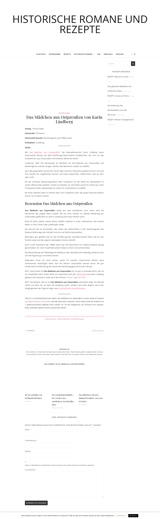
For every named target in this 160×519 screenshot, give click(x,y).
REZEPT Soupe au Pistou (118, 96)
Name (27, 430)
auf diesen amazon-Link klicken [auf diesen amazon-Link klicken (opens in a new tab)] (38, 301)
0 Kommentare (98, 330)
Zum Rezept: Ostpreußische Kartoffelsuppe (64, 319)
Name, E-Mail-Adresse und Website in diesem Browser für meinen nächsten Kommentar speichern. (60, 465)
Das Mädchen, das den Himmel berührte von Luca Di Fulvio (91, 398)
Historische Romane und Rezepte (80, 24)
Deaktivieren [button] (121, 516)
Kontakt (120, 54)
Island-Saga (81, 274)
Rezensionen (54, 54)
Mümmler (31, 331)
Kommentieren (30, 470)
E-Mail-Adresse (31, 440)
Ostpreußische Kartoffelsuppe (71, 288)
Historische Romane (83, 54)
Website (28, 451)
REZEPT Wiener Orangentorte (121, 119)
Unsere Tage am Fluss (76, 277)
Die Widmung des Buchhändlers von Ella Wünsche (117, 110)
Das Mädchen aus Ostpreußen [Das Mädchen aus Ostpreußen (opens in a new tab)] (44, 152)
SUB (98, 54)
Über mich (108, 54)
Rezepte (67, 54)
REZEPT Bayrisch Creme (118, 76)
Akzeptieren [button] (133, 516)
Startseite (41, 54)
